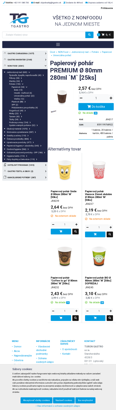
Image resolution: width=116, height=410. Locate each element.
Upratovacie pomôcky (20, 142)
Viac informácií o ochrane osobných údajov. (58, 406)
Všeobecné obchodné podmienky (43, 350)
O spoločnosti (69, 349)
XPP (15, 105)
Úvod (52, 52)
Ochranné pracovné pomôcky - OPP (26, 152)
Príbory (15, 78)
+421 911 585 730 (21, 3)
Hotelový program (24, 165)
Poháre (16, 84)
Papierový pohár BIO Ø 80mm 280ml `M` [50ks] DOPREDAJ (98, 280)
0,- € (104, 34)
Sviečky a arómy (18, 135)
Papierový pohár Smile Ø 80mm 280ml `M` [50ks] (64, 194)
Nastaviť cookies (64, 400)
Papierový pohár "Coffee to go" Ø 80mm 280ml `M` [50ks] (64, 280)
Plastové (19, 102)
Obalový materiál (18, 129)
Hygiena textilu (17, 156)
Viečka (19, 99)
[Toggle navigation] (58, 44)
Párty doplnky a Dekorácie (22, 159)
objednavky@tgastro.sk (50, 3)
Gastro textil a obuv (24, 171)
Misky (15, 113)
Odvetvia (18, 360)
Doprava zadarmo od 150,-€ (100, 3)
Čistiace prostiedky (19, 139)
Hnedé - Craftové (23, 93)
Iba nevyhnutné (85, 400)
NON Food (24, 66)
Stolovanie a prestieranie (21, 132)
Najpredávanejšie (23, 355)
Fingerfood (17, 110)
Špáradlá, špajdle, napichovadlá (26, 75)
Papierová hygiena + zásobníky (24, 146)
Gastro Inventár (24, 60)
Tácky (15, 119)
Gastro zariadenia (24, 54)
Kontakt (66, 353)
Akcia (17, 351)
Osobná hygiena (18, 149)
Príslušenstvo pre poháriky (25, 107)
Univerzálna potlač (24, 96)
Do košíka (96, 106)
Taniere (15, 116)
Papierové (19, 87)
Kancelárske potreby (24, 178)
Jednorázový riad (18, 72)
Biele (18, 90)
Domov (17, 346)
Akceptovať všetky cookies (36, 400)
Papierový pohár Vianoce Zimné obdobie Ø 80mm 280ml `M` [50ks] (98, 196)
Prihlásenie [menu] (107, 8)
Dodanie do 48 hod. (74, 3)
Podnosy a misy (20, 122)
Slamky (15, 81)
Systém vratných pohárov (23, 125)
